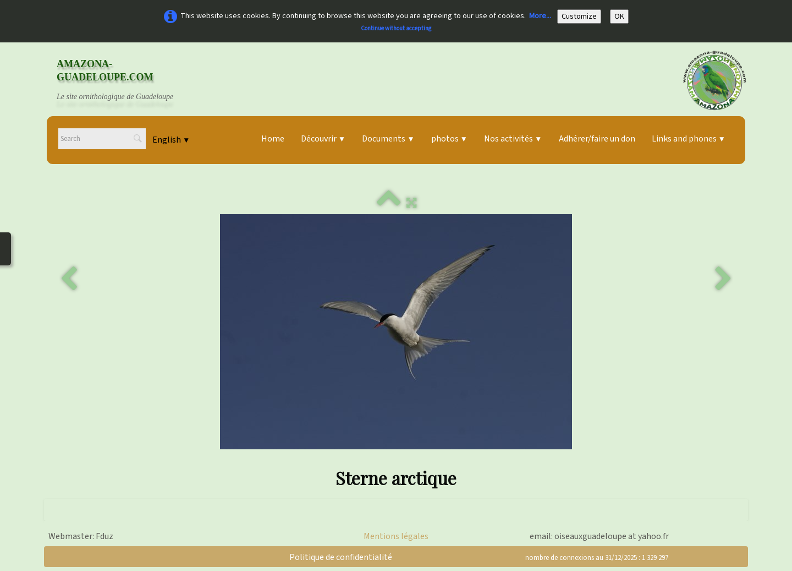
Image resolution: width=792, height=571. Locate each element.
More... (540, 15)
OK (619, 16)
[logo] (125, 80)
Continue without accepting (396, 28)
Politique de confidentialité (340, 557)
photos (449, 139)
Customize (579, 16)
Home (272, 139)
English (171, 140)
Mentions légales (396, 536)
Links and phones (688, 139)
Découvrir (323, 139)
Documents (388, 139)
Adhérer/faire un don (597, 139)
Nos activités (513, 139)
